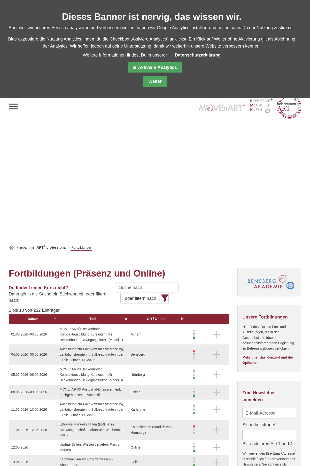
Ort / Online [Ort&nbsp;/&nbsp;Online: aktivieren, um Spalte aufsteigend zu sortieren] (181, 319)
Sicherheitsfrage (259, 424)
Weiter (155, 81)
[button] (13, 108)
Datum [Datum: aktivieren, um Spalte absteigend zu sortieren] (24, 319)
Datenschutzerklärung (198, 55)
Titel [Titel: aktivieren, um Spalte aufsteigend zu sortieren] (100, 319)
